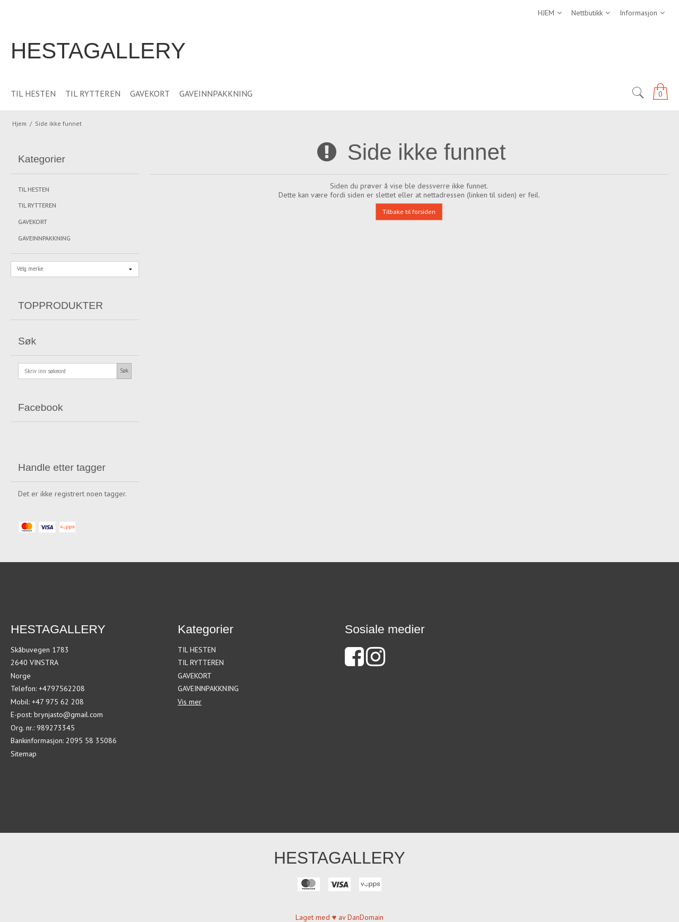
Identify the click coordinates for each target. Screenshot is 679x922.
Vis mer (190, 701)
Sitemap (24, 754)
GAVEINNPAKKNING (44, 238)
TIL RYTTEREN (37, 205)
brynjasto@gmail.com (68, 714)
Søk (124, 370)
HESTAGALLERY (98, 50)
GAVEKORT (32, 222)
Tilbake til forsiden (409, 212)
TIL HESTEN (33, 189)
